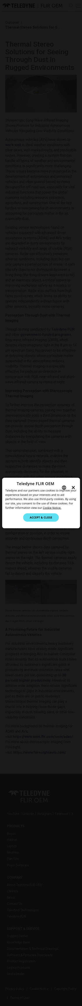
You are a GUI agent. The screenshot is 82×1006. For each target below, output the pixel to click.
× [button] (73, 487)
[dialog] (41, 503)
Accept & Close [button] (41, 517)
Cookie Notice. (52, 508)
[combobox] (64, 487)
